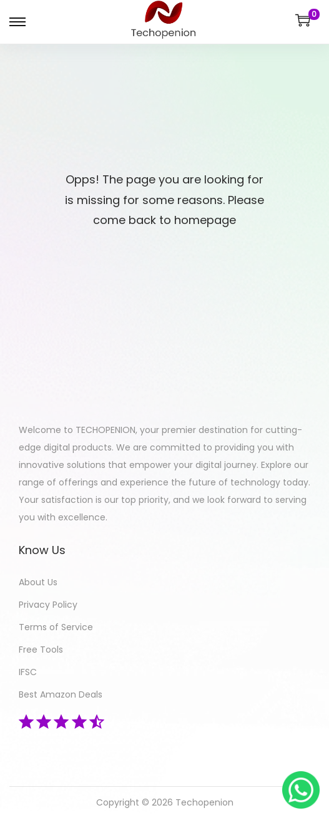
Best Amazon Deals (60, 694)
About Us (38, 582)
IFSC (28, 672)
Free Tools (41, 649)
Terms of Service (56, 627)
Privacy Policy (48, 604)
